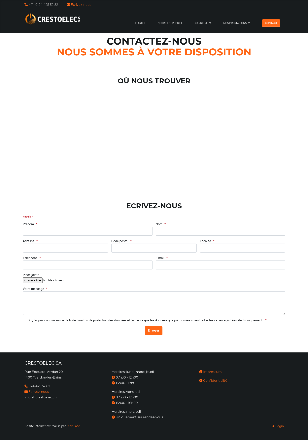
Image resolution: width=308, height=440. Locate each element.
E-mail (160, 258)
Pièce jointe (31, 275)
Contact (271, 22)
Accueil (140, 22)
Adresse (28, 241)
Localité (205, 241)
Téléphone (30, 258)
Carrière (201, 22)
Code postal (119, 241)
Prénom (28, 224)
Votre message (33, 289)
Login (278, 426)
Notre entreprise (170, 22)
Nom (159, 224)
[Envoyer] (153, 330)
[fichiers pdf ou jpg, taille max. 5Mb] (53, 280)
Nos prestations (235, 22)
